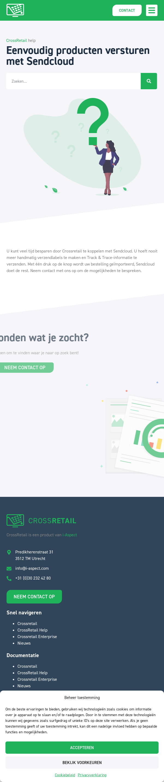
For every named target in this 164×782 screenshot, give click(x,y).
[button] (151, 10)
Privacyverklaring (92, 774)
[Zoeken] (145, 81)
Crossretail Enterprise (37, 636)
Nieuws (24, 643)
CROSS (52, 520)
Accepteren (82, 747)
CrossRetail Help (32, 630)
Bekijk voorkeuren (82, 762)
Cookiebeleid (65, 774)
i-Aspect (69, 534)
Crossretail (27, 623)
